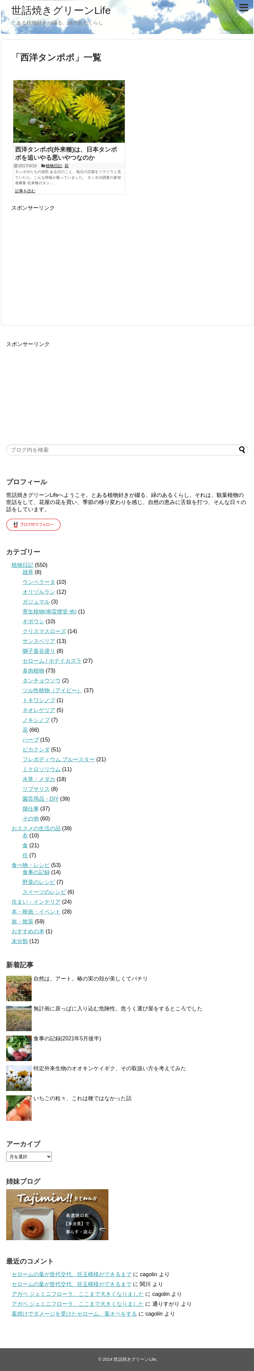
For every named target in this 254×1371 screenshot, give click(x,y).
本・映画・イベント (36, 912)
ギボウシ (33, 621)
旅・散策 (22, 921)
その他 (31, 818)
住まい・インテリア (36, 902)
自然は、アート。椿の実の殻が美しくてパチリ (90, 979)
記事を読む (25, 191)
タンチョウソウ (42, 680)
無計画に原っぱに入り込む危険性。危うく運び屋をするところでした (118, 1008)
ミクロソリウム (42, 769)
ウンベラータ (39, 582)
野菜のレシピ (39, 882)
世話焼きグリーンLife (61, 10)
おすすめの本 (28, 931)
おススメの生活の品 (36, 828)
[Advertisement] (68, 259)
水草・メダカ (39, 779)
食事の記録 (36, 872)
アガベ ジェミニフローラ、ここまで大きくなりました (78, 1294)
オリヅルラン (39, 592)
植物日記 (54, 165)
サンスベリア (39, 641)
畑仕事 (31, 809)
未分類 (20, 941)
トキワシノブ (39, 700)
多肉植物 (33, 671)
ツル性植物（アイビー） (53, 690)
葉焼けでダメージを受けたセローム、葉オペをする (74, 1314)
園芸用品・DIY (41, 799)
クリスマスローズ (44, 631)
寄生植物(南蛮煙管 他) (50, 611)
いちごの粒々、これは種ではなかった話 (82, 1098)
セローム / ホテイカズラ (52, 661)
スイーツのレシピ (44, 892)
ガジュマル (36, 602)
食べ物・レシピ (31, 865)
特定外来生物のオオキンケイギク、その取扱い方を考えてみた (109, 1068)
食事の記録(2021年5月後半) (67, 1038)
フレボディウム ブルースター (59, 759)
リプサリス (36, 789)
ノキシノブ (36, 720)
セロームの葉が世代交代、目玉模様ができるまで (72, 1274)
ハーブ (31, 740)
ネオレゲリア (39, 710)
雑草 (28, 572)
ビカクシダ (36, 749)
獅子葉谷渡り (39, 651)
